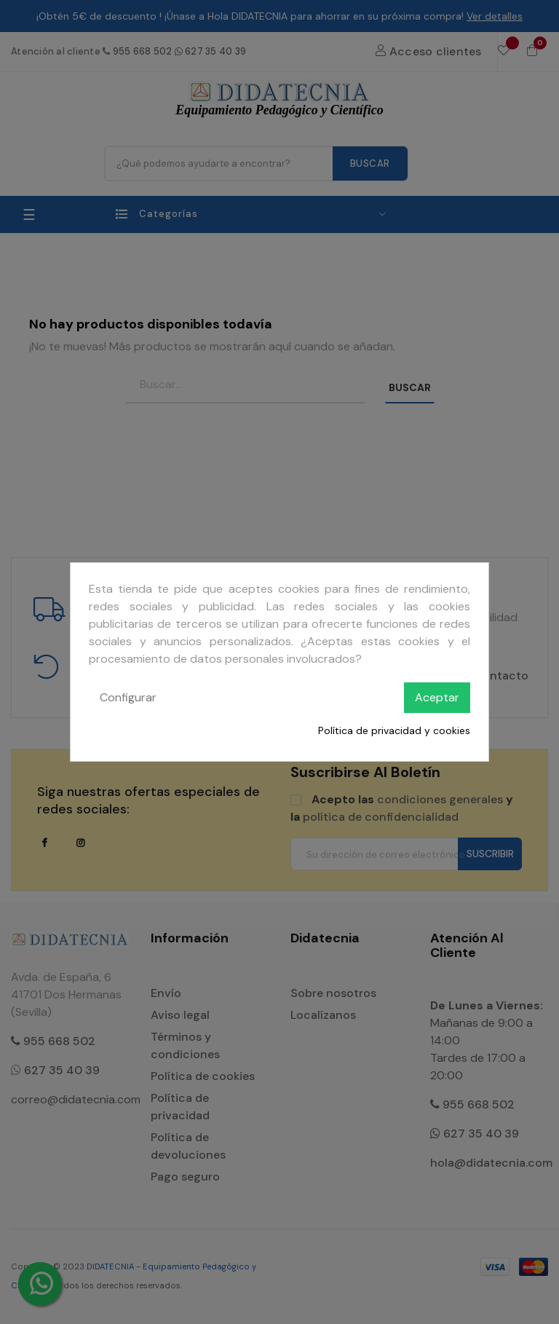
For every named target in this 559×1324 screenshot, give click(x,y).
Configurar (128, 697)
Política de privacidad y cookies (394, 730)
